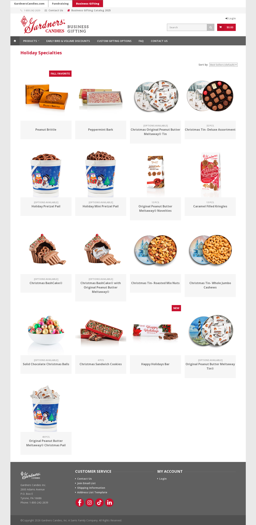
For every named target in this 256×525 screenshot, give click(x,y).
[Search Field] (187, 27)
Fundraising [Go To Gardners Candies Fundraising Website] (60, 3)
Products (30, 41)
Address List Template (92, 492)
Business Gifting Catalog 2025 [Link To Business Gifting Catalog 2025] (91, 10)
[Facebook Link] (79, 502)
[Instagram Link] (89, 502)
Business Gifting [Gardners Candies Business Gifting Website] (87, 3)
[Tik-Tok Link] (99, 502)
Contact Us (56, 10)
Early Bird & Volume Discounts (68, 41)
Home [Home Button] (15, 40)
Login (232, 18)
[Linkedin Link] (109, 502)
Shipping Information (91, 487)
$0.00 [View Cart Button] (230, 27)
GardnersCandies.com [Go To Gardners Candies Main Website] (29, 3)
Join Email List (86, 483)
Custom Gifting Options (114, 41)
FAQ (141, 41)
